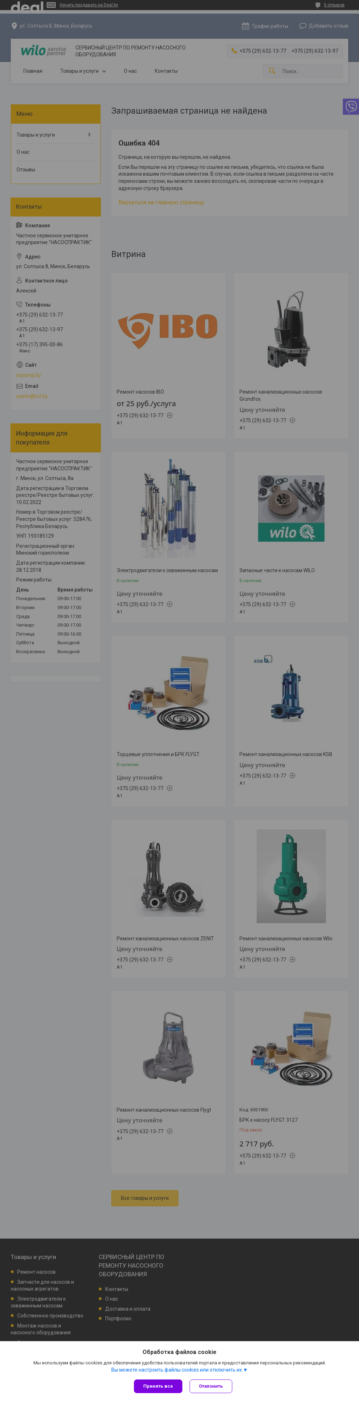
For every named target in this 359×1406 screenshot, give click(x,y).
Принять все (158, 1386)
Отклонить (211, 1386)
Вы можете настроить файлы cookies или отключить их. (177, 1370)
